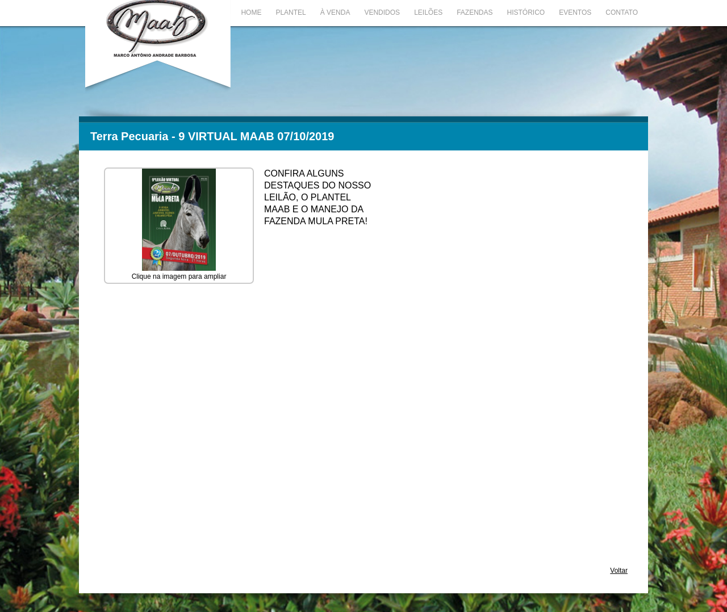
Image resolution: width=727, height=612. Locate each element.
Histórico (526, 12)
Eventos (575, 12)
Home (251, 12)
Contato (621, 12)
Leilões (428, 12)
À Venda (335, 12)
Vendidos (382, 12)
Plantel (290, 12)
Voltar (619, 571)
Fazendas (474, 12)
